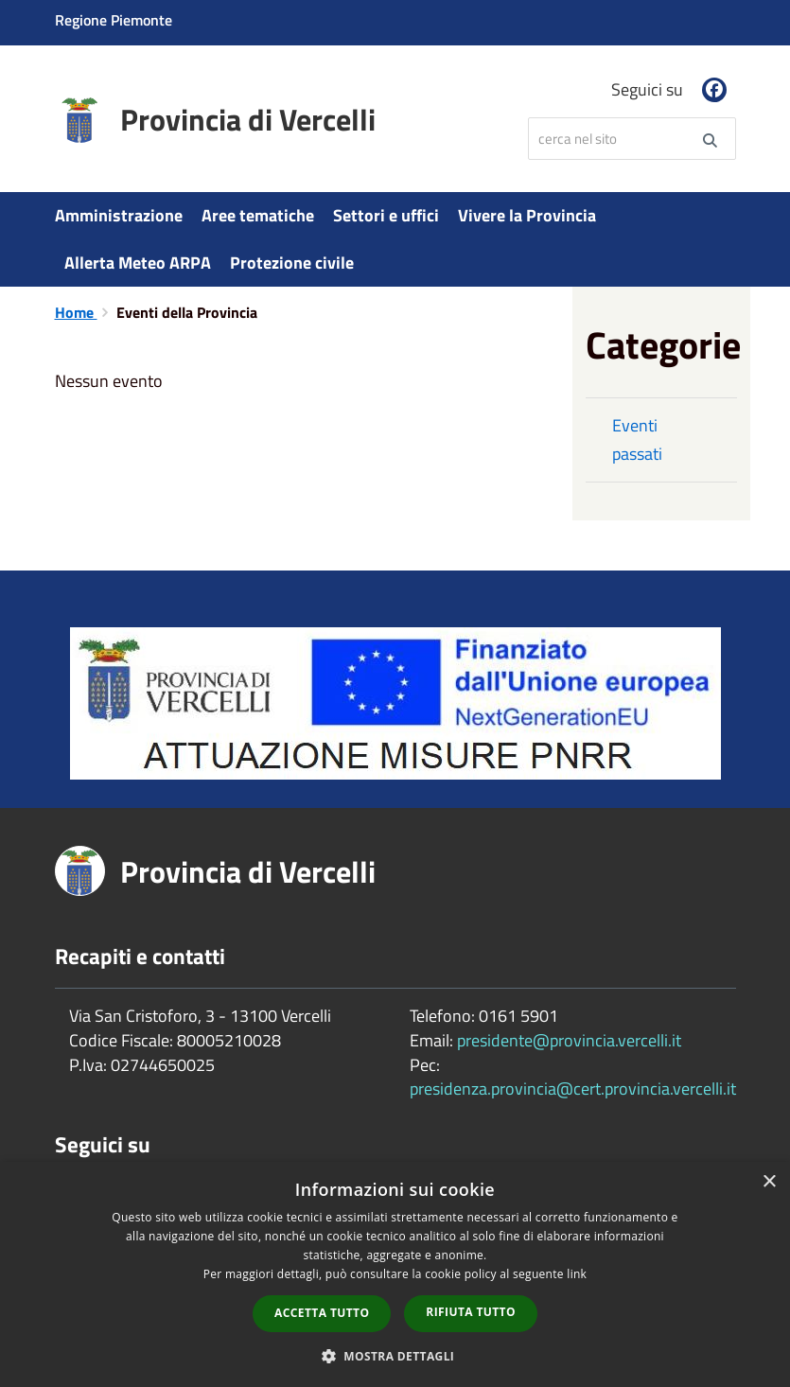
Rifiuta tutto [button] (471, 1312)
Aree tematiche (258, 215)
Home (76, 312)
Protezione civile (292, 262)
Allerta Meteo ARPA (137, 262)
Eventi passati (637, 439)
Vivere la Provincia (527, 215)
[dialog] (395, 1274)
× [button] (769, 1182)
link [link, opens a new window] (577, 1274)
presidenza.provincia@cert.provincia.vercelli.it (573, 1088)
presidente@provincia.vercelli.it (569, 1040)
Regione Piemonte (113, 20)
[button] (395, 1355)
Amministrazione (119, 215)
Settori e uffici (386, 215)
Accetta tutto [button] (321, 1313)
